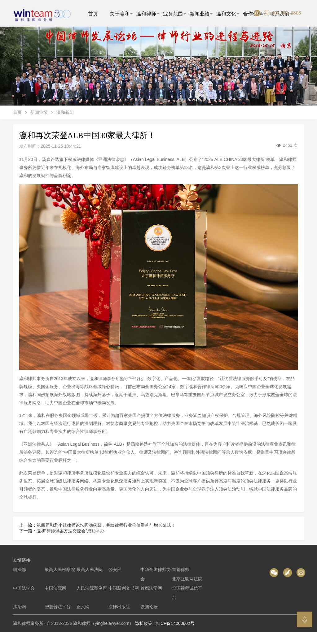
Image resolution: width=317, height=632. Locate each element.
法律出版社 (119, 606)
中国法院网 (55, 588)
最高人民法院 (90, 569)
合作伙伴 (254, 13)
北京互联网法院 (187, 578)
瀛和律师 (148, 13)
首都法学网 (151, 588)
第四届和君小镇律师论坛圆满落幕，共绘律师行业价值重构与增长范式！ (106, 525)
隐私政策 (143, 623)
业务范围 (174, 13)
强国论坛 (149, 606)
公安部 (114, 569)
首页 (93, 13)
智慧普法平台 (58, 606)
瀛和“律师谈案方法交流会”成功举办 (70, 530)
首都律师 (180, 569)
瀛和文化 (228, 13)
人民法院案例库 (92, 588)
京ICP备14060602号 (175, 623)
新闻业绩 (201, 13)
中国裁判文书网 (123, 588)
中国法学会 (24, 588)
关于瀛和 (121, 13)
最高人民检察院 (60, 569)
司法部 (19, 569)
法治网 (19, 606)
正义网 (83, 606)
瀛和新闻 (65, 112)
